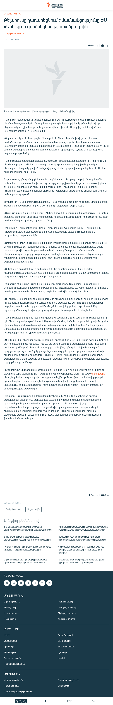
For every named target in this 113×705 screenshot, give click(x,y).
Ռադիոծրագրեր (65, 601)
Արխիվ (61, 658)
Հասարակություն (12, 658)
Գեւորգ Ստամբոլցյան (14, 33)
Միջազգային (12, 13)
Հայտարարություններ (68, 680)
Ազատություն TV (12, 601)
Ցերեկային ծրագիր (67, 613)
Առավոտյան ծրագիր (68, 607)
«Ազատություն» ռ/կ (13, 680)
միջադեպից (98, 373)
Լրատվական (10, 613)
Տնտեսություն (10, 652)
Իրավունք (9, 646)
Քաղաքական (10, 640)
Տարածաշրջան (65, 635)
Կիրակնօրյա (10, 619)
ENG (70, 701)
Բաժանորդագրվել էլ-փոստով (18, 691)
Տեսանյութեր (10, 607)
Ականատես (63, 685)
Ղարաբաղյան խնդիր (14, 664)
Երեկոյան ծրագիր (66, 619)
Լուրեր (7, 635)
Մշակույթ (62, 652)
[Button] (93, 45)
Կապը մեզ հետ (11, 685)
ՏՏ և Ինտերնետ (66, 646)
